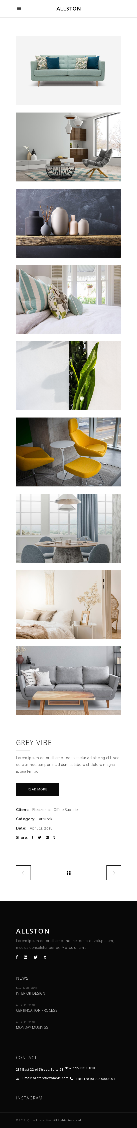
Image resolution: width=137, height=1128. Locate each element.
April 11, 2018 (25, 1005)
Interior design (30, 993)
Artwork (45, 819)
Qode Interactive (39, 1120)
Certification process (37, 1010)
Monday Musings (32, 1027)
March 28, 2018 (26, 988)
